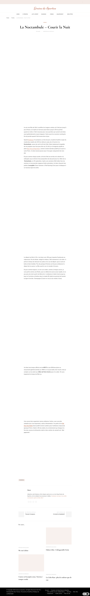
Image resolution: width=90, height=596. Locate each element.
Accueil (47, 590)
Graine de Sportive (45, 8)
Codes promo (58, 593)
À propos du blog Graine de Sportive (60, 590)
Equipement (60, 14)
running (21, 480)
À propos (25, 14)
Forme (52, 14)
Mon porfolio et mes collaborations (56, 592)
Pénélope (30, 140)
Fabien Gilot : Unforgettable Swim (57, 550)
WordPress (30, 592)
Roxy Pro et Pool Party (33, 149)
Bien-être (70, 14)
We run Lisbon (23, 550)
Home (18, 14)
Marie (38, 31)
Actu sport (35, 14)
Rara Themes (17, 592)
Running (43, 14)
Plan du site (67, 593)
